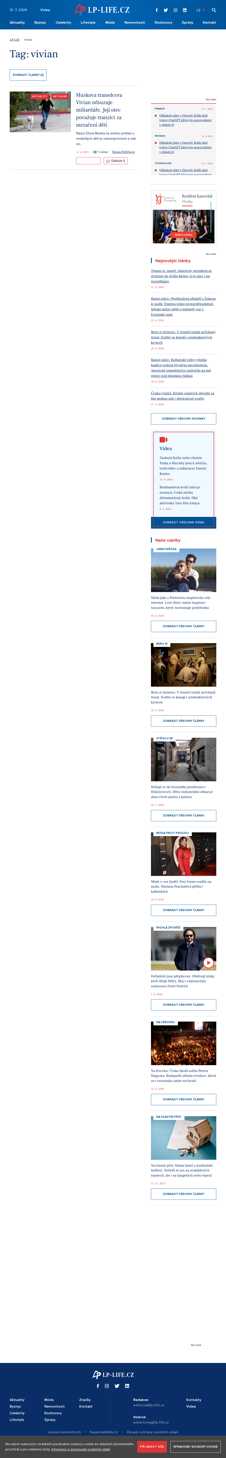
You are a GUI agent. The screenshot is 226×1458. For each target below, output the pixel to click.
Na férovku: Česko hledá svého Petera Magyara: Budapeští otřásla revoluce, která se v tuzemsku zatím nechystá (183, 1076)
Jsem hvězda (166, 549)
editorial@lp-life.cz (148, 1405)
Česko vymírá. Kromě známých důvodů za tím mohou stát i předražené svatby (182, 396)
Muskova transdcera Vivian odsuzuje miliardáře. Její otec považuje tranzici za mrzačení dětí (99, 110)
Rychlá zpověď (168, 927)
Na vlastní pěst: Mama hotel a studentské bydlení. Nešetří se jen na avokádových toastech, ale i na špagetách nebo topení (182, 1170)
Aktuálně (60, 96)
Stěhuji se (164, 738)
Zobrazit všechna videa (183, 522)
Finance (160, 108)
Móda (110, 22)
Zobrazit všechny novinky (183, 418)
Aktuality (17, 22)
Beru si (162, 644)
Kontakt (209, 22)
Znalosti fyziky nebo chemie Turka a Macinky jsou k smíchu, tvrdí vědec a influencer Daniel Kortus (183, 466)
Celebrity (63, 22)
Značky (85, 1400)
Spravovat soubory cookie (195, 1446)
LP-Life (14, 39)
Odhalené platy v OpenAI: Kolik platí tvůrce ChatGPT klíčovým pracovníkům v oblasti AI (185, 120)
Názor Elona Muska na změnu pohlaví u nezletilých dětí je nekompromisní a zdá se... (106, 138)
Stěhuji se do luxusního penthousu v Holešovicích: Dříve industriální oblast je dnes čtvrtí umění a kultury (182, 792)
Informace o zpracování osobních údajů (80, 1449)
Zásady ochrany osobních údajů (152, 1432)
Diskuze (116, 160)
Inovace (160, 136)
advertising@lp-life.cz (151, 1422)
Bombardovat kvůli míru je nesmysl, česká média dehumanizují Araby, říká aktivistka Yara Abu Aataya (180, 495)
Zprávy (187, 22)
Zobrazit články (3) (28, 75)
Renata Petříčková (123, 152)
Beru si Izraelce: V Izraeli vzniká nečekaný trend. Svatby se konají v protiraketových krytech (183, 337)
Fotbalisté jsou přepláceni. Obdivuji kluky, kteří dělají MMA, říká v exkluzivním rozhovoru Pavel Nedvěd (183, 981)
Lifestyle (88, 22)
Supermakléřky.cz (104, 1432)
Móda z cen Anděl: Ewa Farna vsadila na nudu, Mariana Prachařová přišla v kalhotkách (181, 886)
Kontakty (193, 1400)
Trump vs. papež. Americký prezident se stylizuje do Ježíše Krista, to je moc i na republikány (181, 276)
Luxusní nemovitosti (64, 1432)
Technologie (163, 163)
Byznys (40, 22)
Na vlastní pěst (169, 1117)
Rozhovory (163, 22)
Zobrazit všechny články (183, 626)
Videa (45, 10)
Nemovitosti (134, 22)
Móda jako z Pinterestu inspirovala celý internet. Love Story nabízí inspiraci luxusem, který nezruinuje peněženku (180, 603)
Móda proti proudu (172, 833)
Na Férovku (165, 1022)
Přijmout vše (152, 1446)
